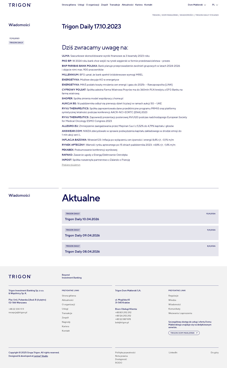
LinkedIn (173, 352)
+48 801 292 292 (123, 312)
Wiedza (172, 300)
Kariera (138, 4)
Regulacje (173, 295)
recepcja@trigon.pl (18, 312)
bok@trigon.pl (122, 322)
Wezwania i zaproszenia (180, 313)
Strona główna (69, 4)
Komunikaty (174, 309)
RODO (118, 363)
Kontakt (148, 4)
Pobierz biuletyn (71, 164)
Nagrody (66, 322)
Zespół (104, 4)
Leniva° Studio (41, 356)
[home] (20, 5)
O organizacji (92, 4)
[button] (197, 5)
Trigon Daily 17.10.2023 (207, 15)
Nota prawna (121, 356)
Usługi (81, 4)
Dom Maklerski (170, 15)
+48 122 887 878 (123, 319)
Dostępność (121, 359)
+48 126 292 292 (123, 316)
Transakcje (115, 4)
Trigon (156, 15)
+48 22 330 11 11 (16, 309)
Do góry (215, 352)
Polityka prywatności (125, 352)
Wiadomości (186, 15)
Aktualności (127, 4)
